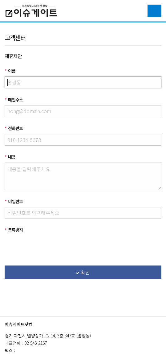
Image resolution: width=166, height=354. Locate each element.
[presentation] (51, 247)
